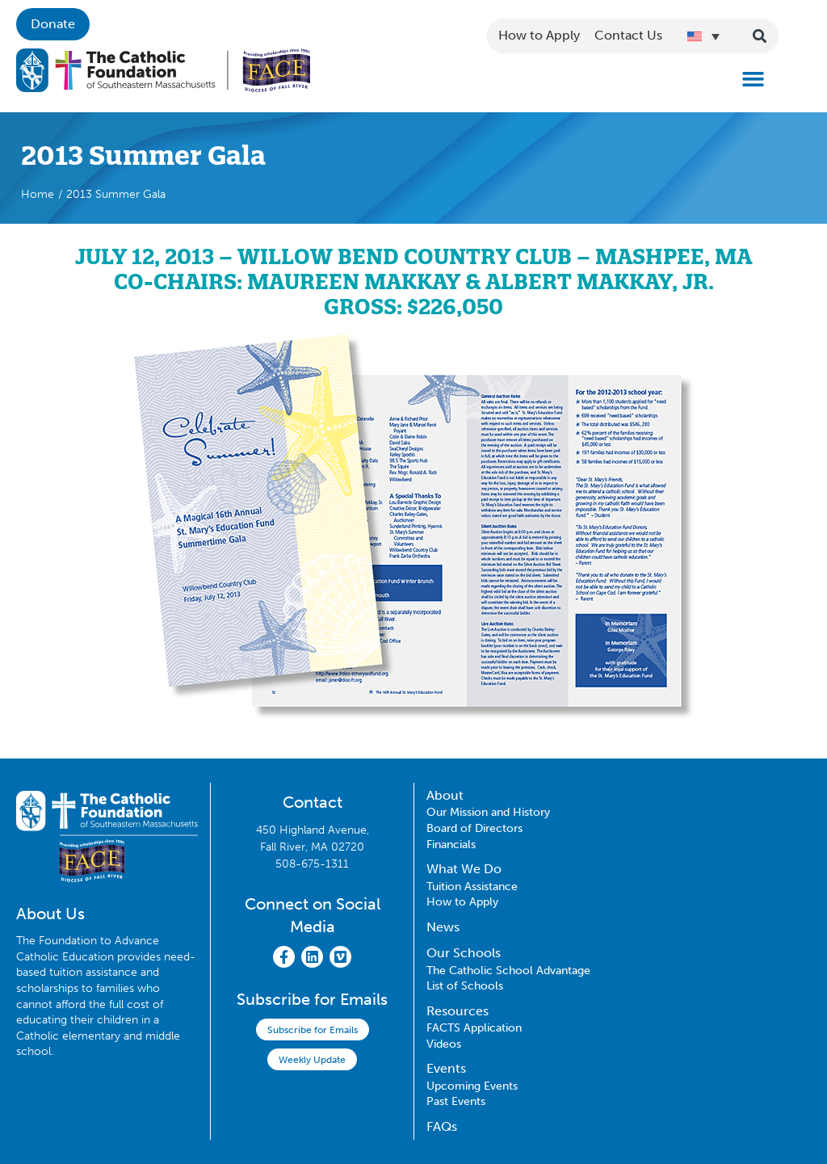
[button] (753, 79)
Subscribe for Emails (312, 1030)
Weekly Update (312, 1059)
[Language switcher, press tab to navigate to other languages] (703, 35)
